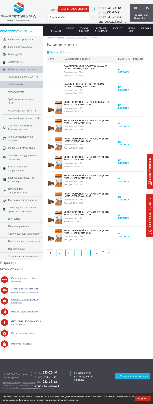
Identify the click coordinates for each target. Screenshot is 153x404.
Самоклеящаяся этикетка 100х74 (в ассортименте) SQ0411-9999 (85, 67)
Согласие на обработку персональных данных (22, 385)
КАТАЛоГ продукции (13, 31)
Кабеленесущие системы (77, 38)
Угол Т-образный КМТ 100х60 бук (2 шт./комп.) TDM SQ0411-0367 (87, 103)
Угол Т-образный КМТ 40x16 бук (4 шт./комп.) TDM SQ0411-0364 (86, 158)
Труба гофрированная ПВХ (23, 77)
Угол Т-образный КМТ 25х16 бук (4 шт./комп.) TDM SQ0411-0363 (86, 176)
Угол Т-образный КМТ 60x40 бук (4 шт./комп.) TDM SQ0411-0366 (86, 121)
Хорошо (143, 398)
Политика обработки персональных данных (22, 388)
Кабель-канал (16, 84)
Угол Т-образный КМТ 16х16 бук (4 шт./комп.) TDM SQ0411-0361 (86, 213)
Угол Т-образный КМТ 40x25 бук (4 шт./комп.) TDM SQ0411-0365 (86, 139)
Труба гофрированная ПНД (23, 118)
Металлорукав (16, 92)
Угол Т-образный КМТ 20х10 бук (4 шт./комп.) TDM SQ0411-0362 (86, 195)
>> (109, 253)
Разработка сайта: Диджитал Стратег (19, 383)
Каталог (60, 38)
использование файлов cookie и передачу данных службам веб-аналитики (40, 400)
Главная (50, 38)
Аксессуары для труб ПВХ (23, 110)
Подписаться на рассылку (134, 376)
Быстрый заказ (73, 9)
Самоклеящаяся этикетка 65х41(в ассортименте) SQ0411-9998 (84, 85)
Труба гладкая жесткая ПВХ (21, 101)
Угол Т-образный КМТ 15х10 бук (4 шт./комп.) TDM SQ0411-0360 (86, 231)
